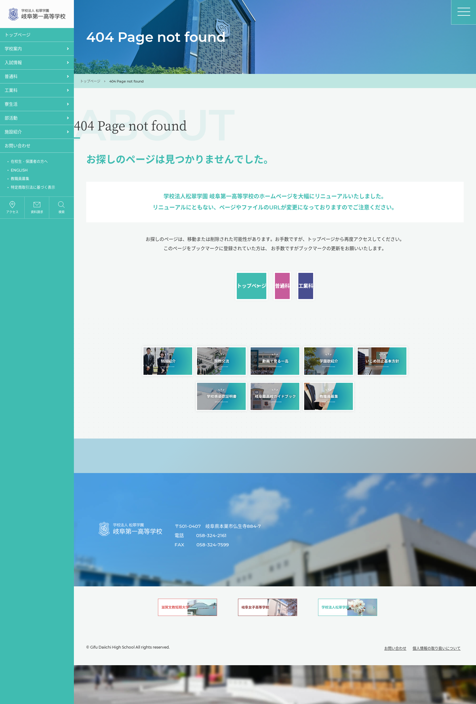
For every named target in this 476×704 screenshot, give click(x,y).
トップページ (90, 81)
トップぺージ (17, 36)
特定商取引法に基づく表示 (33, 189)
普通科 (275, 293)
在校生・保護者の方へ (29, 163)
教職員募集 (20, 180)
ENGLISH (19, 171)
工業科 (398, 293)
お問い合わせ (17, 147)
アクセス (12, 214)
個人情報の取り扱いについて (437, 687)
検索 (61, 214)
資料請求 (37, 214)
